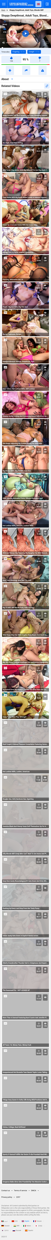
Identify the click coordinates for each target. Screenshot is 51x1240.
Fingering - (19, 52)
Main (3, 10)
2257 (18, 1197)
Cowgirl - (34, 52)
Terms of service (20, 1190)
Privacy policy (6, 1197)
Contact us (5, 1190)
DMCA (33, 1190)
